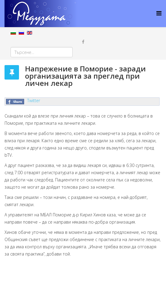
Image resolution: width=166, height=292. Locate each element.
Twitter (33, 100)
